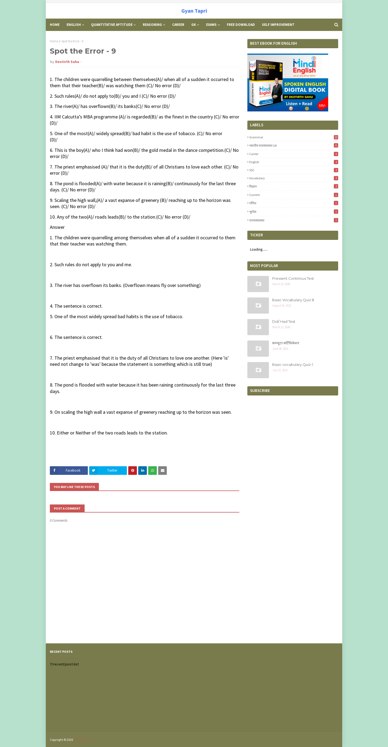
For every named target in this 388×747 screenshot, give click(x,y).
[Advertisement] (292, 687)
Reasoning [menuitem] (152, 24)
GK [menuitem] (193, 24)
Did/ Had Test (283, 321)
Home (54, 41)
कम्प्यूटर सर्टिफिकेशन (285, 343)
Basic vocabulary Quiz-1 (292, 364)
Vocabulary (293, 178)
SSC (293, 170)
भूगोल (293, 211)
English (293, 162)
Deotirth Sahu (67, 61)
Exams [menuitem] (211, 24)
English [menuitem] (74, 24)
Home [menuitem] (55, 24)
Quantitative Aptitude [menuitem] (112, 24)
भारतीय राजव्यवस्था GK (293, 145)
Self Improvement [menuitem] (278, 24)
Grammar (293, 137)
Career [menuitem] (178, 24)
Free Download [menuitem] (241, 24)
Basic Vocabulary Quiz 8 (293, 300)
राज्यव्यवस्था (293, 220)
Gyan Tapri (194, 10)
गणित (293, 203)
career (293, 154)
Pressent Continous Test (293, 278)
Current (293, 195)
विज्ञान (293, 186)
